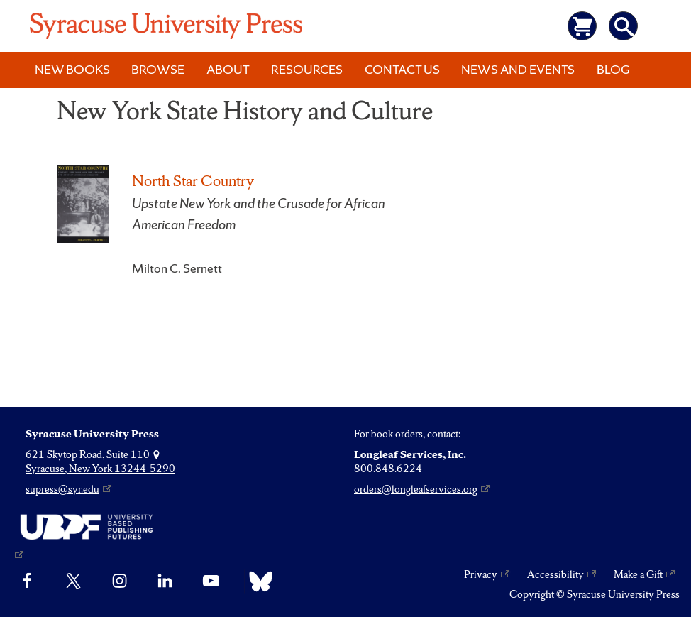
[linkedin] (165, 581)
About (228, 69)
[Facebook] (27, 581)
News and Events (518, 69)
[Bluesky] (257, 581)
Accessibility (555, 574)
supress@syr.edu (62, 489)
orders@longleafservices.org (415, 489)
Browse (157, 69)
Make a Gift (638, 574)
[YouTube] (211, 581)
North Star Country (193, 180)
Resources (307, 69)
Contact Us (402, 69)
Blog (613, 69)
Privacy (480, 574)
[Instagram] (120, 581)
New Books (72, 69)
